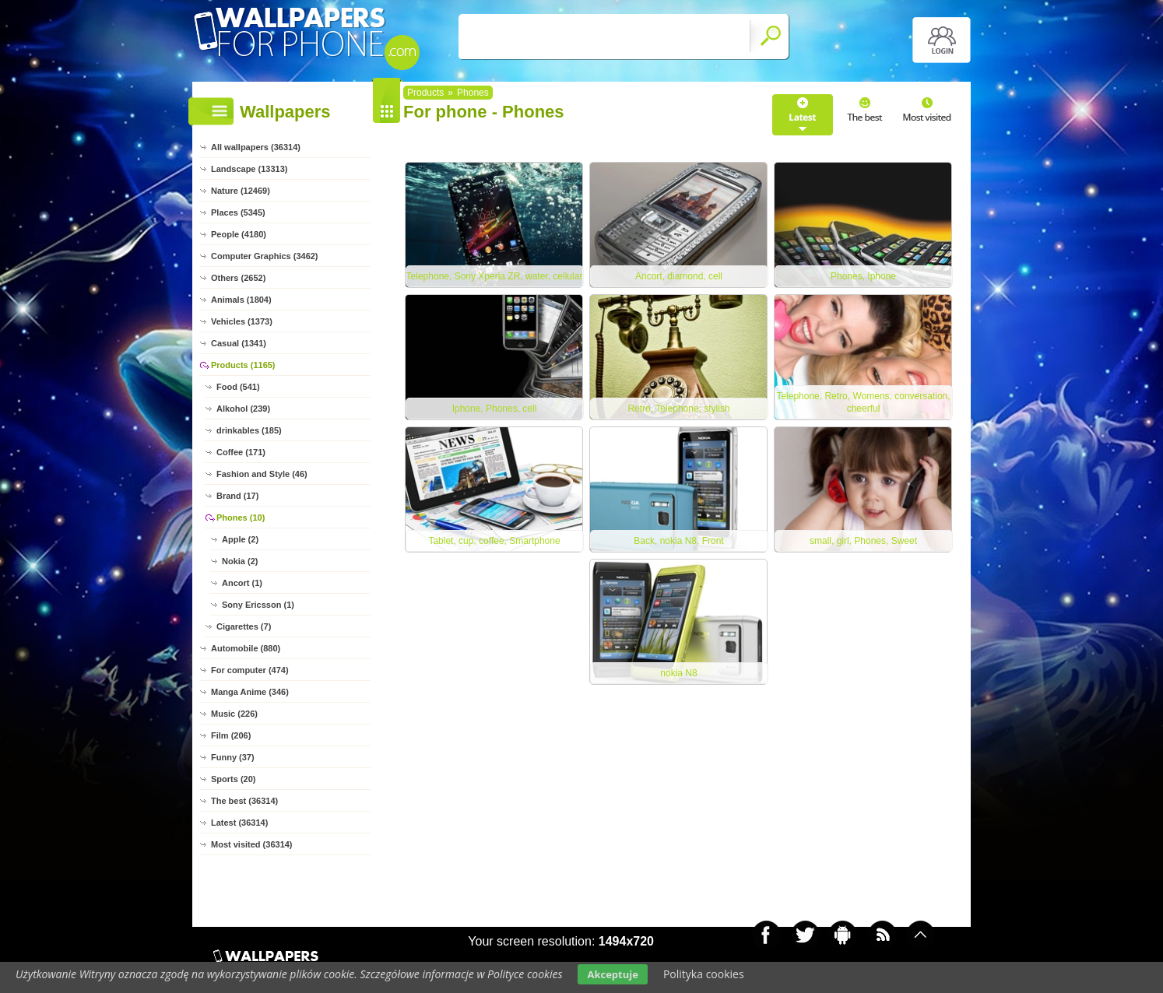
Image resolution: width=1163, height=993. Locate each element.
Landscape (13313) (249, 169)
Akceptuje (612, 974)
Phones (473, 92)
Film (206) (231, 735)
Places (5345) (238, 212)
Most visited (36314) (252, 844)
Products (425, 92)
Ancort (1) (242, 583)
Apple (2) (240, 539)
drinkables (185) (249, 430)
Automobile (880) (245, 648)
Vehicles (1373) (241, 321)
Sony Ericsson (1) (258, 604)
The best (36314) (244, 800)
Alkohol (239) (243, 408)
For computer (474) (250, 670)
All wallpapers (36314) (255, 147)
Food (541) (238, 386)
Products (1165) (243, 365)
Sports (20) (233, 779)
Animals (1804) (241, 299)
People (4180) (238, 234)
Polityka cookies (703, 974)
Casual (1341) (238, 343)
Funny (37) (233, 757)
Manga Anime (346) (250, 692)
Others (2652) (238, 277)
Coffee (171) (240, 452)
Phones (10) (240, 517)
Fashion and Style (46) (261, 474)
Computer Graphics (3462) (264, 256)
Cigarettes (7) (243, 626)
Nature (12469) (240, 190)
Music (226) (234, 713)
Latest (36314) (239, 822)
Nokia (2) (240, 561)
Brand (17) (237, 495)
